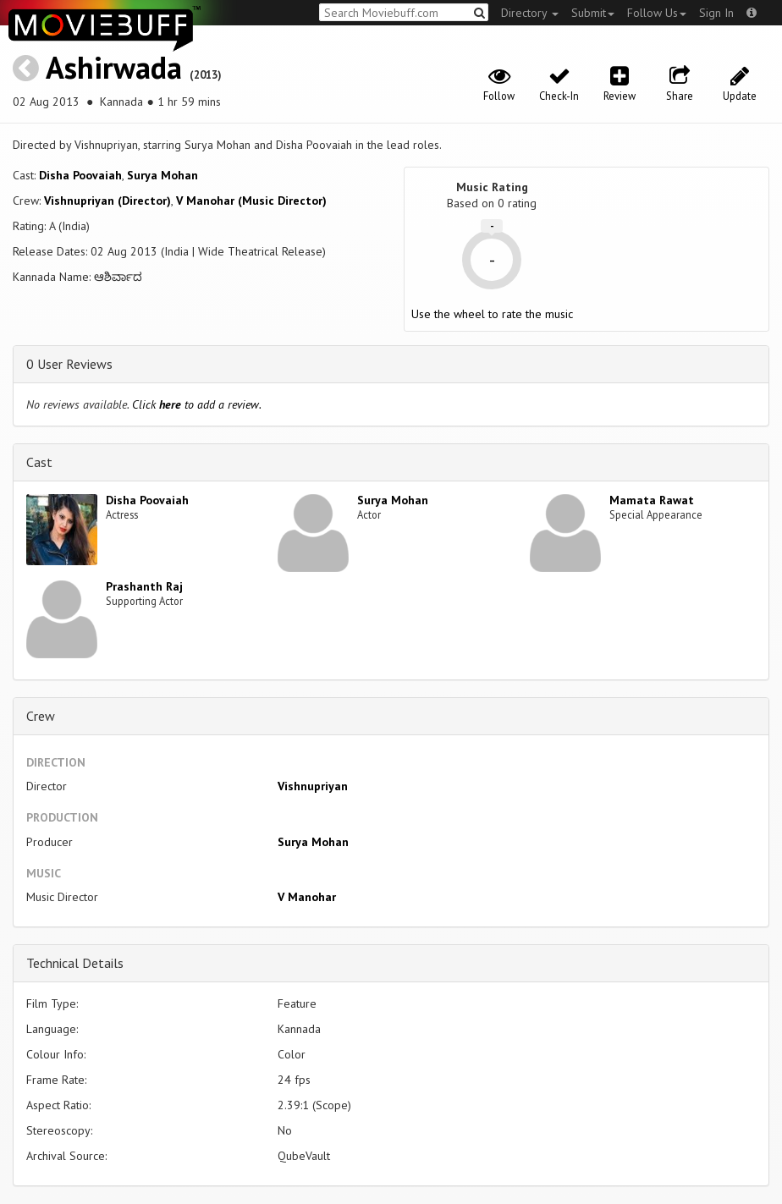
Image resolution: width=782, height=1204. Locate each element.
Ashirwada (114, 67)
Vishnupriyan (313, 786)
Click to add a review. (197, 404)
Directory (530, 12)
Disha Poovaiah (80, 175)
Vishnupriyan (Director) (107, 200)
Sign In (716, 12)
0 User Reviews (69, 363)
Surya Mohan (162, 175)
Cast (39, 462)
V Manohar (307, 896)
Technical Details (75, 962)
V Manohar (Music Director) (251, 200)
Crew (40, 715)
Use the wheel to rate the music (492, 314)
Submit (592, 12)
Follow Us (656, 12)
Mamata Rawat (651, 500)
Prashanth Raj (144, 586)
